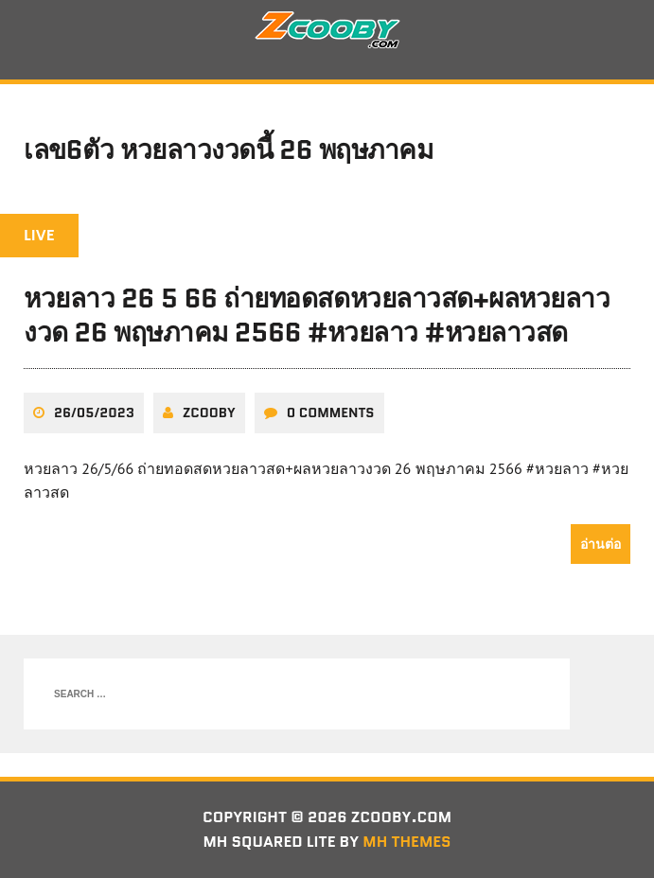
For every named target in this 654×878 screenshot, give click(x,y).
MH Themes (406, 841)
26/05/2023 (94, 412)
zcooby (209, 412)
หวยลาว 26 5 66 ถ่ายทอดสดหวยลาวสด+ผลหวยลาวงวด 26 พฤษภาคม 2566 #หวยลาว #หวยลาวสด (317, 315)
